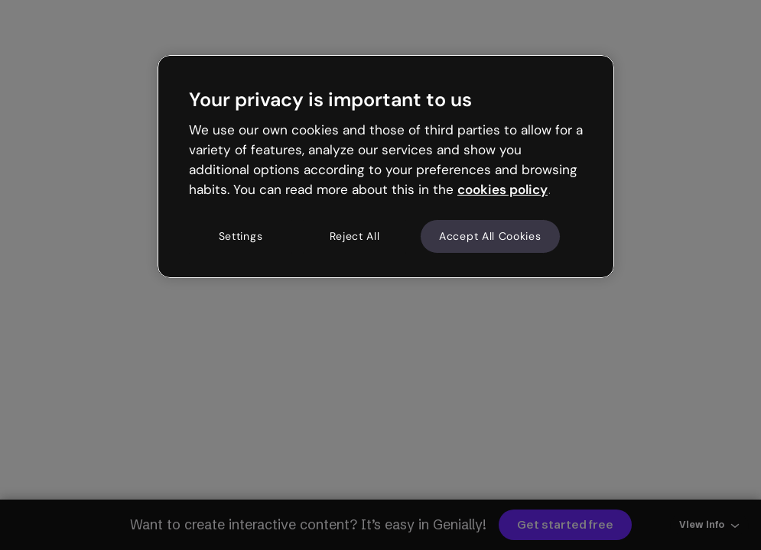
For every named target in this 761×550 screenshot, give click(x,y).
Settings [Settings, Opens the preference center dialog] (241, 236)
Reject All (355, 236)
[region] (386, 166)
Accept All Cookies (490, 236)
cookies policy (502, 189)
